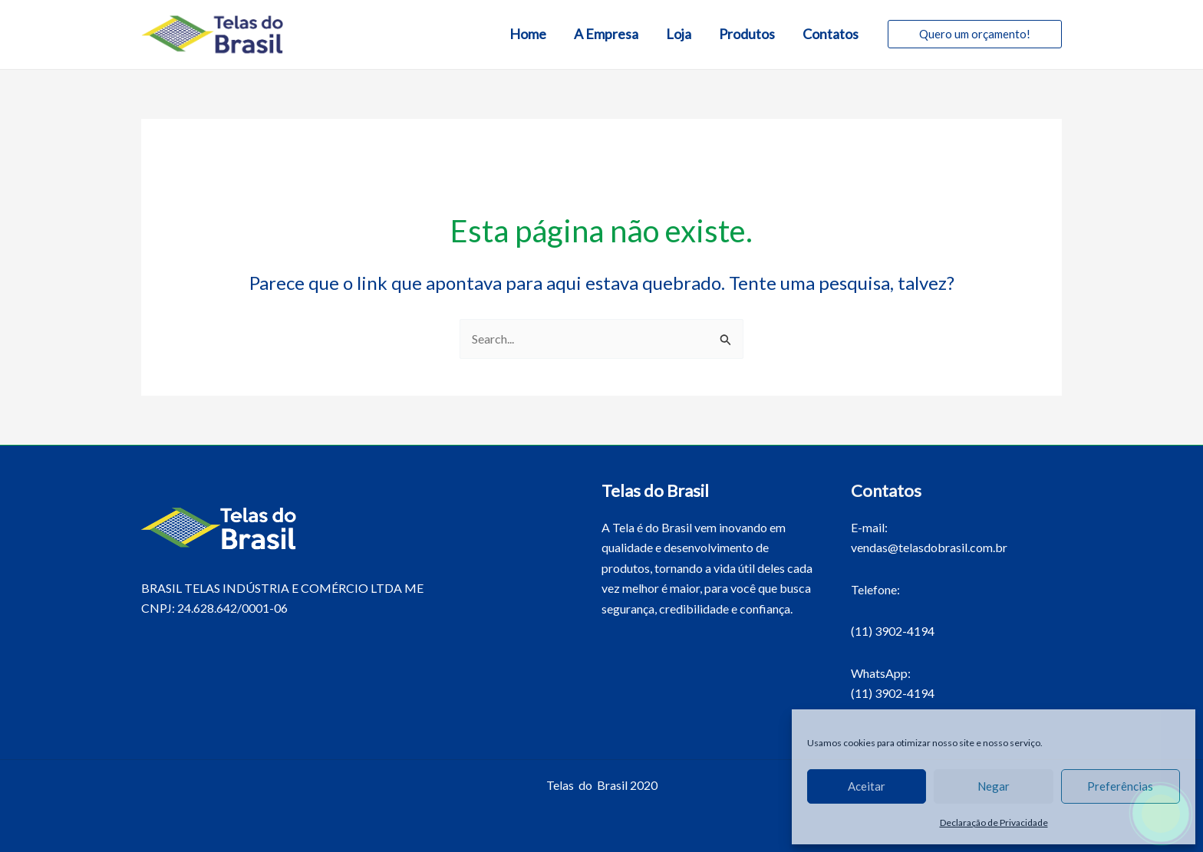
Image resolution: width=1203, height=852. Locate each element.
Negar (993, 786)
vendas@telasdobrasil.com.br (929, 547)
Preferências (1120, 786)
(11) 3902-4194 (892, 630)
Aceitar (866, 786)
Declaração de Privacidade (994, 822)
